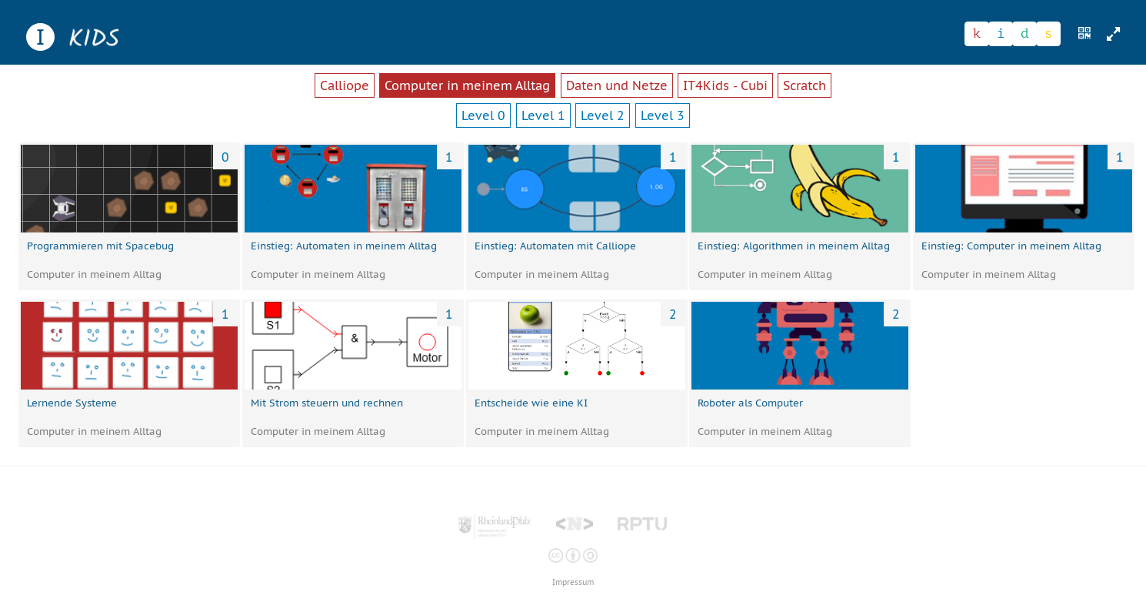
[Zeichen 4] (1048, 34)
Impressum (573, 582)
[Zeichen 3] (1024, 34)
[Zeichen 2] (1000, 34)
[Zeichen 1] (976, 34)
